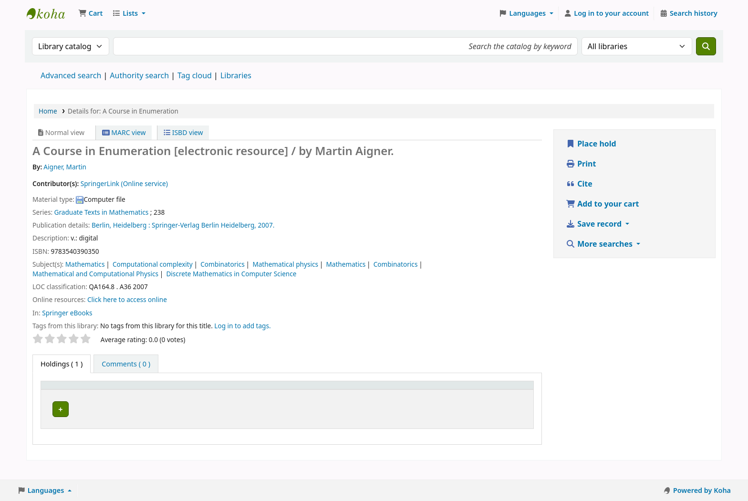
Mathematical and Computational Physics (95, 273)
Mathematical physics (285, 264)
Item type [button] (61, 400)
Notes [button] (446, 400)
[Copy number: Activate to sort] (361, 395)
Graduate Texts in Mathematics (101, 212)
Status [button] (407, 400)
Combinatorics (222, 264)
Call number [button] (193, 400)
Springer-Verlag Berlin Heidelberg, (204, 225)
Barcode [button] (495, 400)
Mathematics (85, 264)
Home (48, 110)
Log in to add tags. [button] (242, 325)
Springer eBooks (67, 312)
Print (581, 163)
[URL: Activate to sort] (301, 395)
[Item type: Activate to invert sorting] (71, 395)
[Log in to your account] (606, 13)
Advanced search (71, 75)
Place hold (591, 143)
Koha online (50, 13)
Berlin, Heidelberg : (121, 225)
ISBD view (183, 132)
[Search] (706, 46)
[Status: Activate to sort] (412, 395)
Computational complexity (153, 264)
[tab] (126, 364)
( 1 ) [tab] (62, 363)
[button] (90, 13)
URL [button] (284, 400)
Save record (594, 224)
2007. (266, 225)
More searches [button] (600, 244)
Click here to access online (127, 299)
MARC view (124, 132)
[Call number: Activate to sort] (220, 395)
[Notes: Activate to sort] (454, 395)
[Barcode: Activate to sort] (505, 395)
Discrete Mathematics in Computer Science (231, 273)
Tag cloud (194, 75)
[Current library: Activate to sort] (135, 395)
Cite (579, 183)
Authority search (139, 75)
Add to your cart (602, 203)
